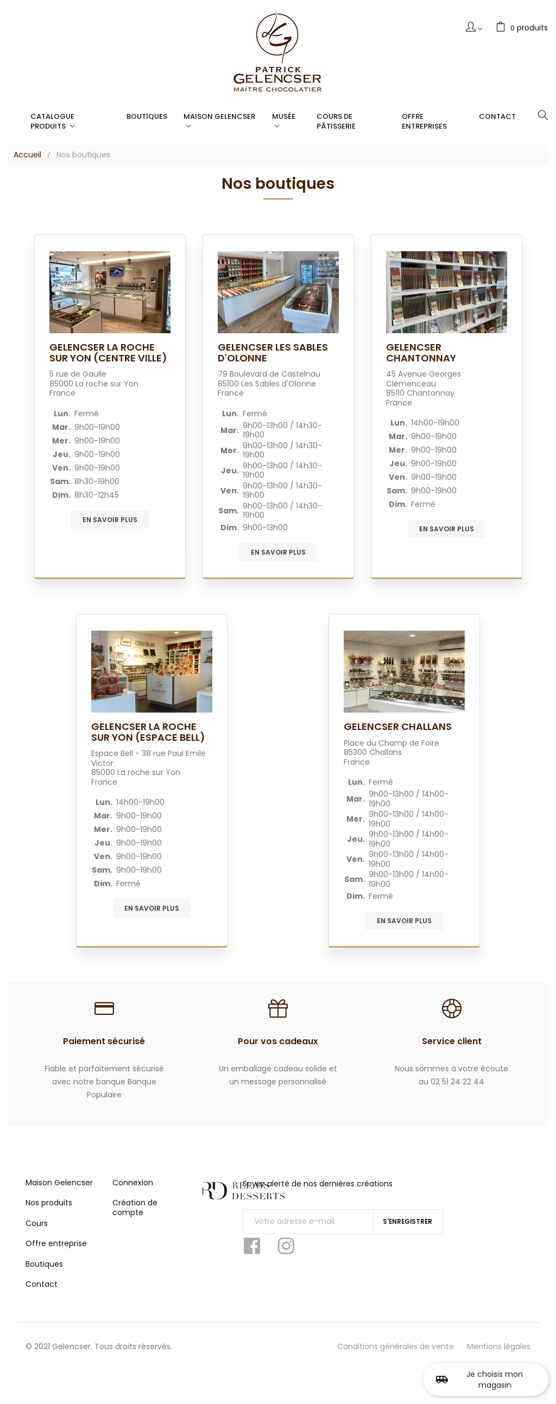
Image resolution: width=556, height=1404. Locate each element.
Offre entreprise (56, 1251)
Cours (37, 1230)
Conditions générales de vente (395, 1354)
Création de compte (134, 1215)
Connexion (132, 1190)
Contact (42, 1292)
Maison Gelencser (59, 1190)
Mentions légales (498, 1354)
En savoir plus (110, 519)
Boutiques (44, 1271)
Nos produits (49, 1210)
